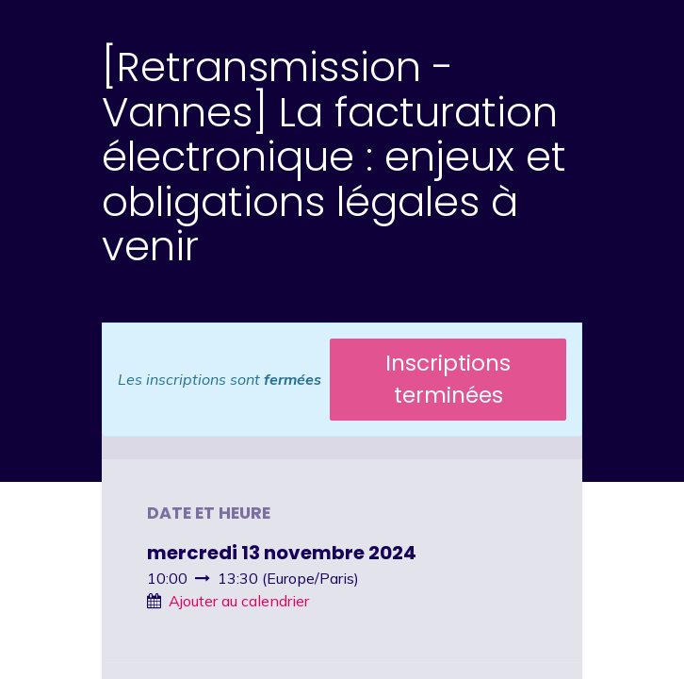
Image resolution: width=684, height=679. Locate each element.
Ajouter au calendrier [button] (239, 600)
